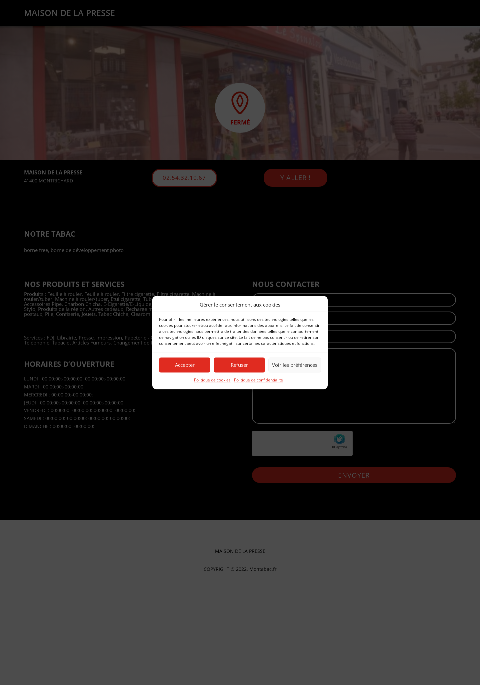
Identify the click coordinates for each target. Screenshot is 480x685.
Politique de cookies (212, 380)
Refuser (239, 365)
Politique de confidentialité (258, 380)
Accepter (185, 365)
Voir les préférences (294, 365)
